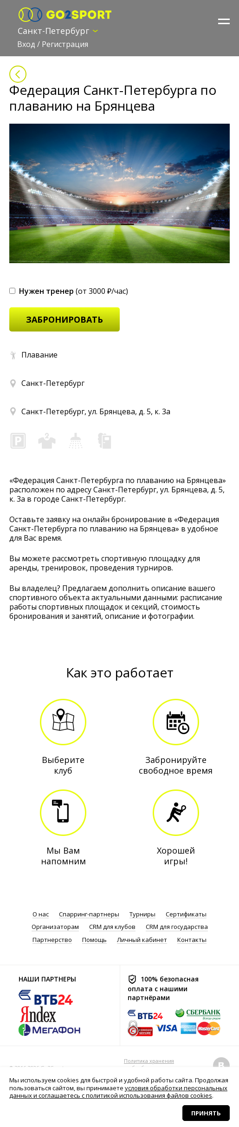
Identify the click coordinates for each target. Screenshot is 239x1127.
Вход (26, 44)
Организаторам (55, 927)
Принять (206, 1113)
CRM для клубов (112, 927)
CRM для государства (177, 927)
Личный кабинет (142, 940)
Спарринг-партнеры (89, 914)
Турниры (142, 914)
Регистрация (65, 44)
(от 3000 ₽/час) (68, 291)
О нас (40, 914)
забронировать (64, 319)
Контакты (192, 940)
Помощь (94, 940)
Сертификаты (186, 914)
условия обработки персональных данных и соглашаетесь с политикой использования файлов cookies (118, 1092)
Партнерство (52, 940)
